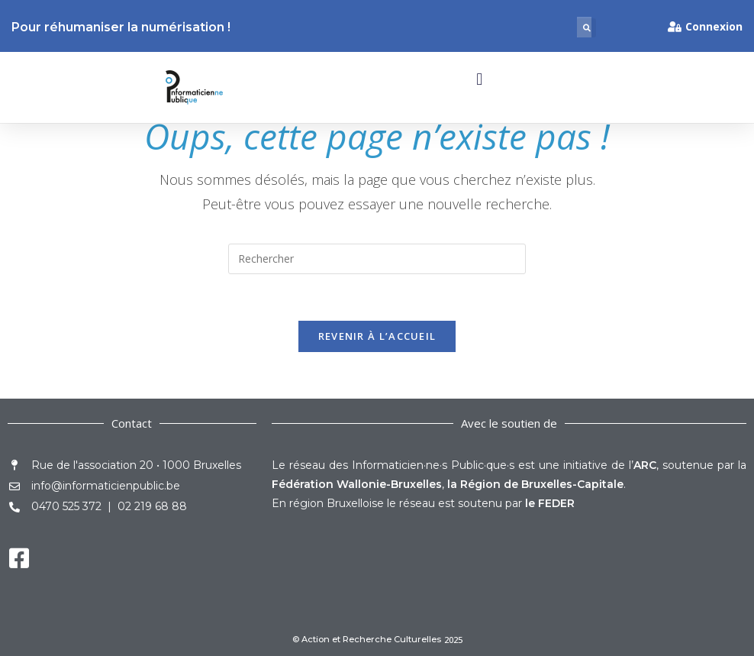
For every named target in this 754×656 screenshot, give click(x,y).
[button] (586, 27)
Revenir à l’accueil (377, 336)
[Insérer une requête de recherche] (377, 259)
